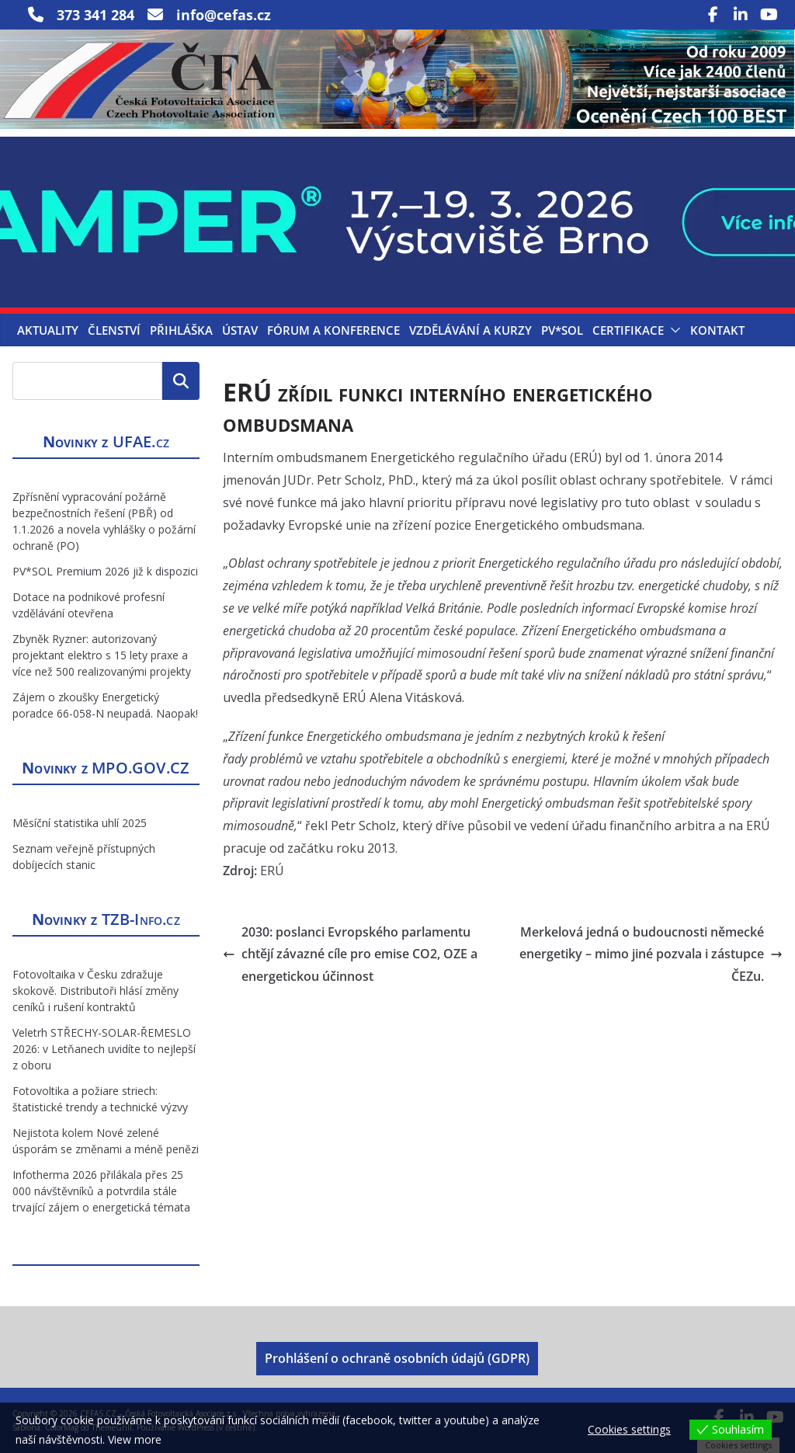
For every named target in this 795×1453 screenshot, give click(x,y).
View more (134, 1439)
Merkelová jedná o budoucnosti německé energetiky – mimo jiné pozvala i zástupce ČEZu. (651, 954)
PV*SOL (562, 330)
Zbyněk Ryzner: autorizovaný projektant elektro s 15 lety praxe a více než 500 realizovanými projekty (101, 655)
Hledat (181, 380)
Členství (114, 330)
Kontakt (717, 330)
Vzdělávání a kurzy (470, 330)
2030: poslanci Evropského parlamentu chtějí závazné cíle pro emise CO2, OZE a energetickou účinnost (350, 954)
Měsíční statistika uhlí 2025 (79, 822)
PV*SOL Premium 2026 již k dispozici (105, 571)
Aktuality (47, 330)
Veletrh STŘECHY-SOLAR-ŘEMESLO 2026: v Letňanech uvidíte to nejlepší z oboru (104, 1048)
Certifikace (628, 330)
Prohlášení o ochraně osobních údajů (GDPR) (397, 1358)
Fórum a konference (333, 330)
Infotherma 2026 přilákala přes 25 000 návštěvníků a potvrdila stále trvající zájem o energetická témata (101, 1191)
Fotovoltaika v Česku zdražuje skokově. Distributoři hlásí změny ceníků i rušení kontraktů (95, 990)
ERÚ (272, 870)
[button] (672, 330)
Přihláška (181, 330)
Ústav (240, 330)
